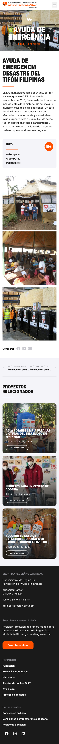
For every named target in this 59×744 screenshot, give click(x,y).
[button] (54, 5)
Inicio (21, 44)
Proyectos (34, 44)
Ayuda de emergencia (29, 33)
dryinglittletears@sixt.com (18, 606)
